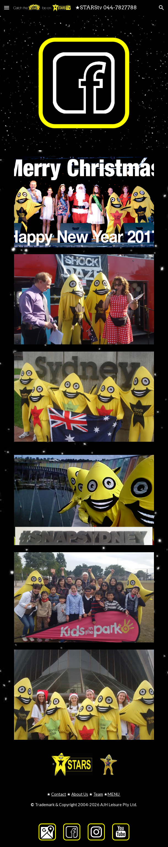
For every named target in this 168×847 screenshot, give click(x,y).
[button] (6, 7)
